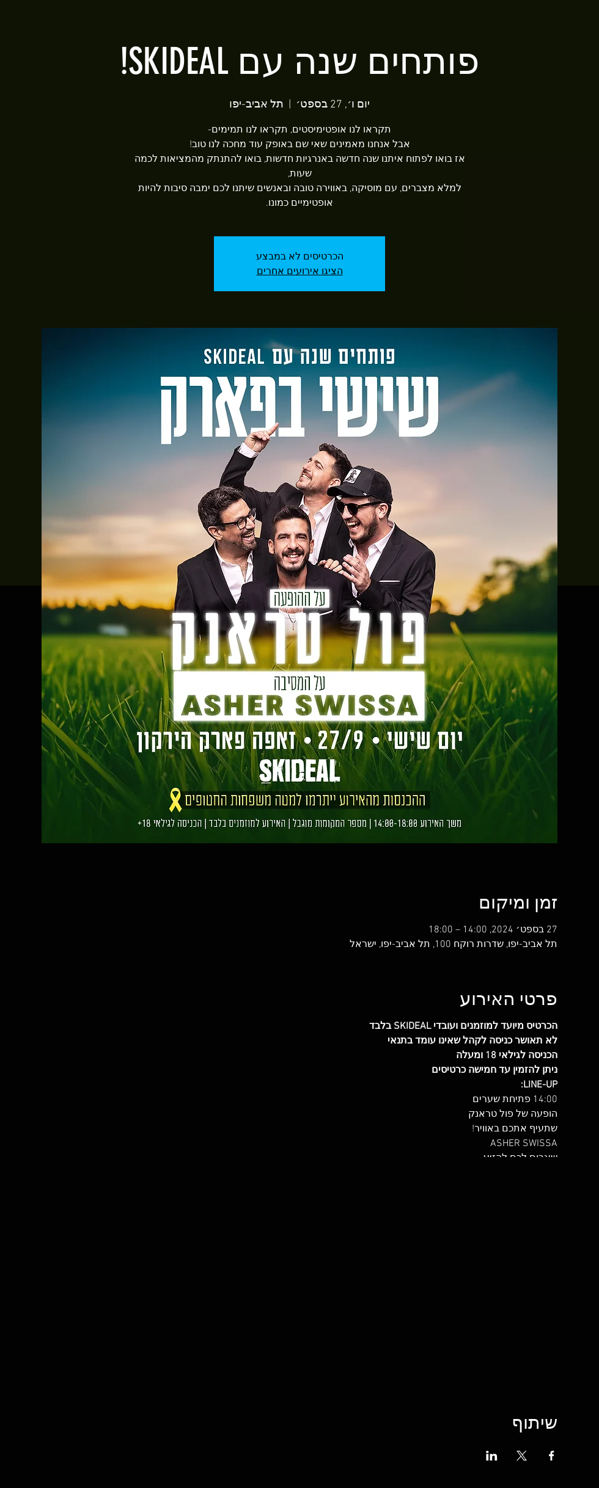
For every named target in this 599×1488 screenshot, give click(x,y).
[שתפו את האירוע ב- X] (521, 1456)
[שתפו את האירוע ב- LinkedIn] (492, 1456)
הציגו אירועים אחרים (300, 271)
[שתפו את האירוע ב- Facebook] (551, 1456)
